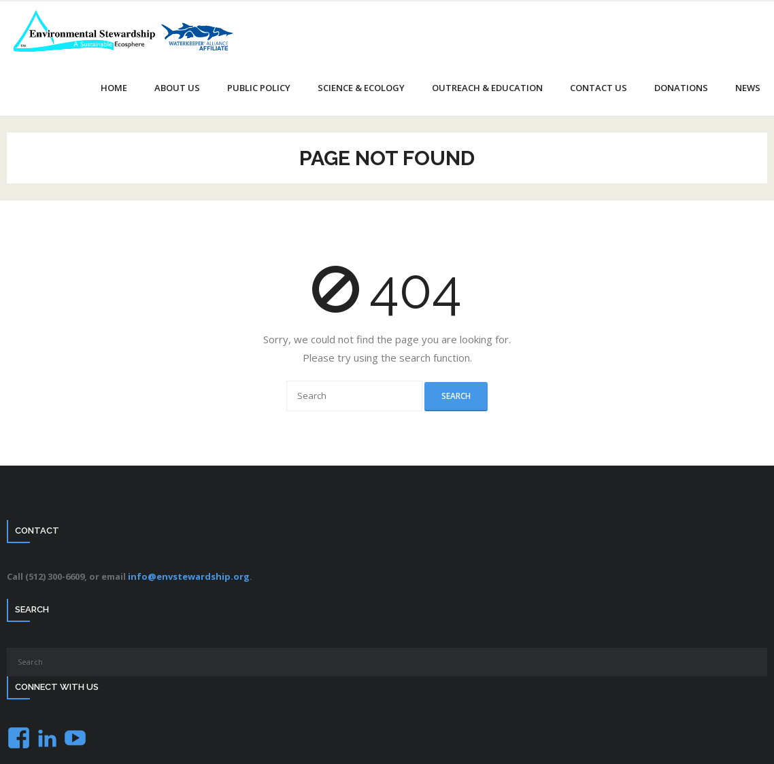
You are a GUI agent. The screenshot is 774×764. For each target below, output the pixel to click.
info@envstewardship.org (189, 576)
